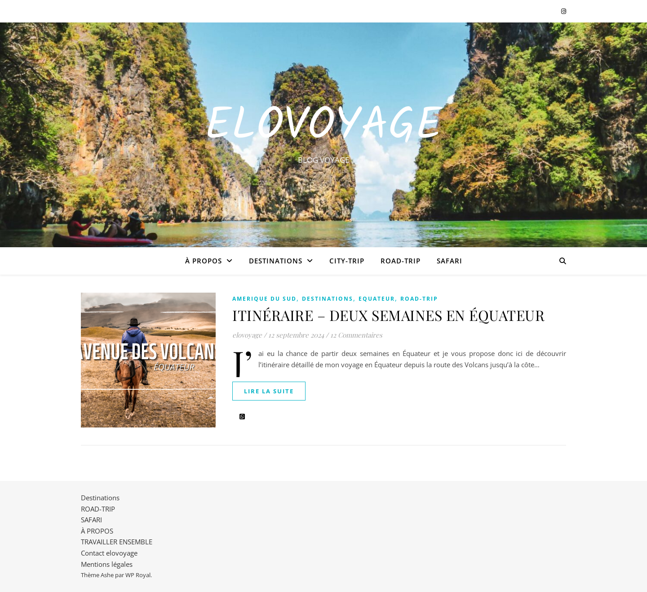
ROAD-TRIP (401, 260)
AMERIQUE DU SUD (264, 299)
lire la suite (269, 391)
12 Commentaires (356, 334)
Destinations (275, 260)
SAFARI (449, 260)
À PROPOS (203, 260)
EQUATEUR (377, 299)
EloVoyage (323, 126)
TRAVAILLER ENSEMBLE (116, 541)
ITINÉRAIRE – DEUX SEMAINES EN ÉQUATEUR (388, 315)
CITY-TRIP (346, 260)
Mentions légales (107, 564)
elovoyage (247, 334)
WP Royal (138, 575)
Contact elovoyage (109, 552)
